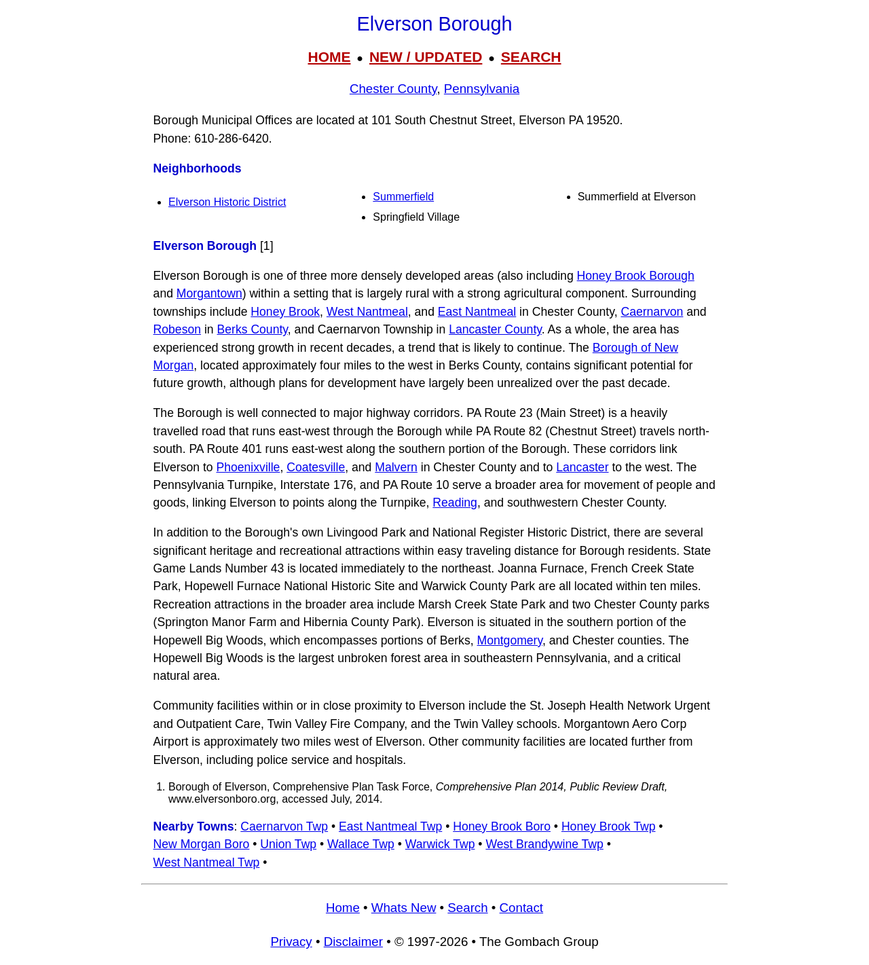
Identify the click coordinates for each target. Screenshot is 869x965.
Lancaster (582, 467)
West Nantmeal (367, 311)
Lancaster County (495, 329)
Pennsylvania (481, 88)
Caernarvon (652, 311)
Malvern (396, 467)
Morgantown (209, 293)
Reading (454, 502)
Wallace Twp (360, 844)
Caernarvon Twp (284, 826)
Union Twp (288, 844)
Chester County (393, 88)
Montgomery (509, 640)
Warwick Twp (440, 844)
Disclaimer (353, 941)
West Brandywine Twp (544, 844)
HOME (329, 57)
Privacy (291, 941)
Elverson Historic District (227, 202)
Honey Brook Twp (608, 826)
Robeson (177, 329)
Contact (521, 907)
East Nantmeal (477, 311)
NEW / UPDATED (425, 57)
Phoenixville (248, 467)
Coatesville (315, 467)
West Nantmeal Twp (206, 862)
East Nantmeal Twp (390, 826)
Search (467, 907)
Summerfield (403, 196)
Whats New (404, 907)
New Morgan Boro (201, 844)
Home (343, 907)
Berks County (252, 329)
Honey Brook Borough (636, 276)
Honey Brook (285, 311)
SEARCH (531, 57)
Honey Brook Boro (502, 826)
